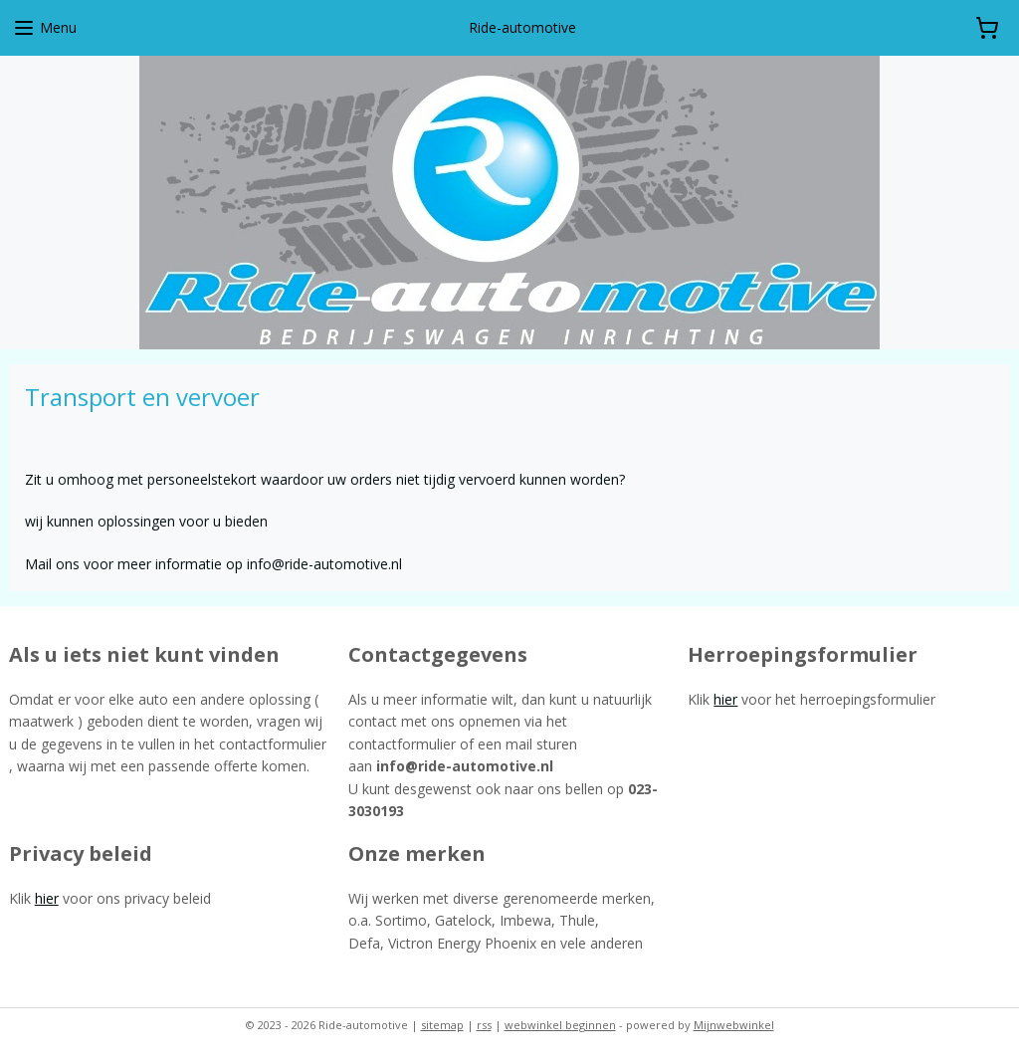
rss (484, 1024)
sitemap (442, 1024)
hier (725, 699)
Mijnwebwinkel (734, 1024)
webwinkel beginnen (560, 1024)
